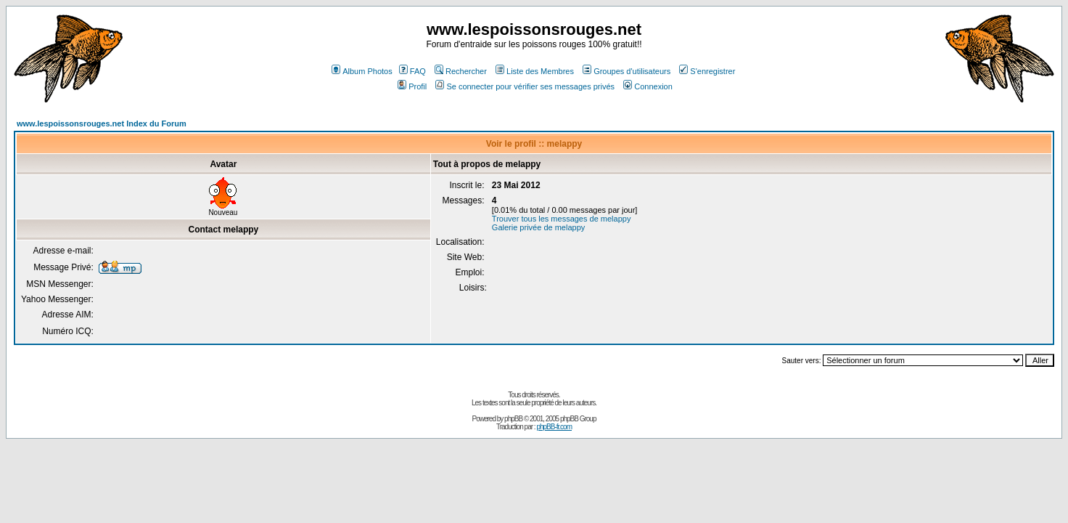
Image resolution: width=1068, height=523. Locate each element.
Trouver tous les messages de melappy (561, 218)
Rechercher (461, 71)
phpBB (513, 419)
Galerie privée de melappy (538, 227)
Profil (412, 86)
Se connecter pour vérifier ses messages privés (525, 86)
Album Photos (362, 71)
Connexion (648, 86)
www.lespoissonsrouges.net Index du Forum (101, 123)
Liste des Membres (535, 71)
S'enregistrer (707, 71)
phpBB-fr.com (554, 427)
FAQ (412, 71)
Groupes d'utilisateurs (626, 71)
